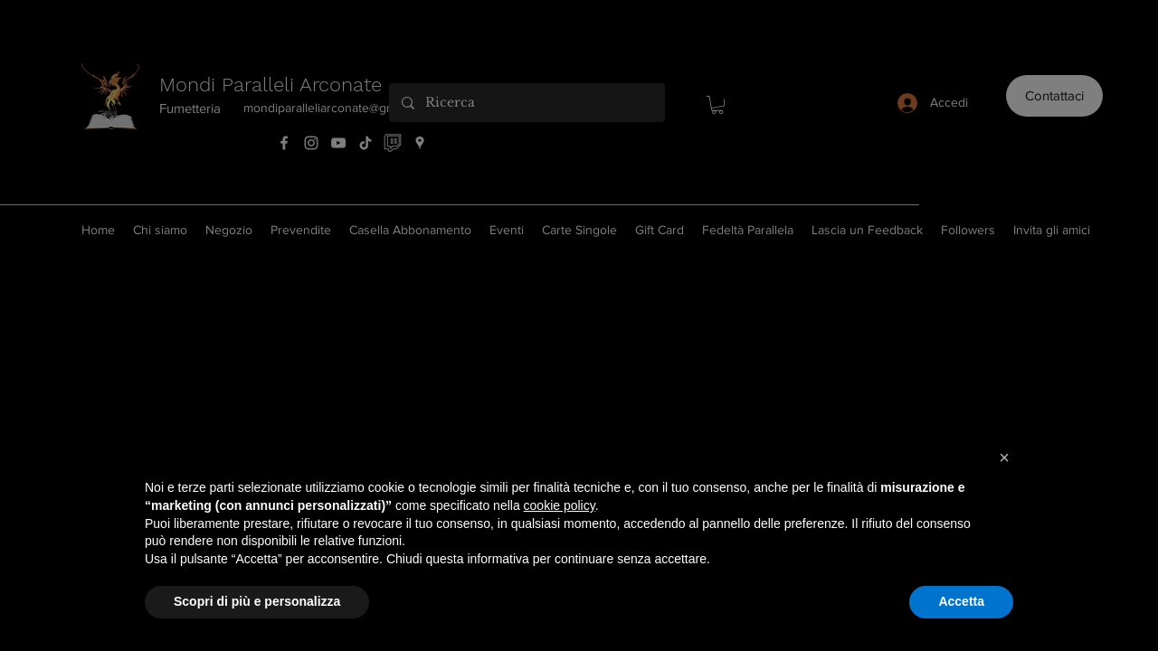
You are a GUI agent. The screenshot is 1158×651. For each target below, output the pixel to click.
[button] (1004, 457)
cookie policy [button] (559, 505)
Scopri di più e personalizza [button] (257, 601)
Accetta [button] (961, 601)
